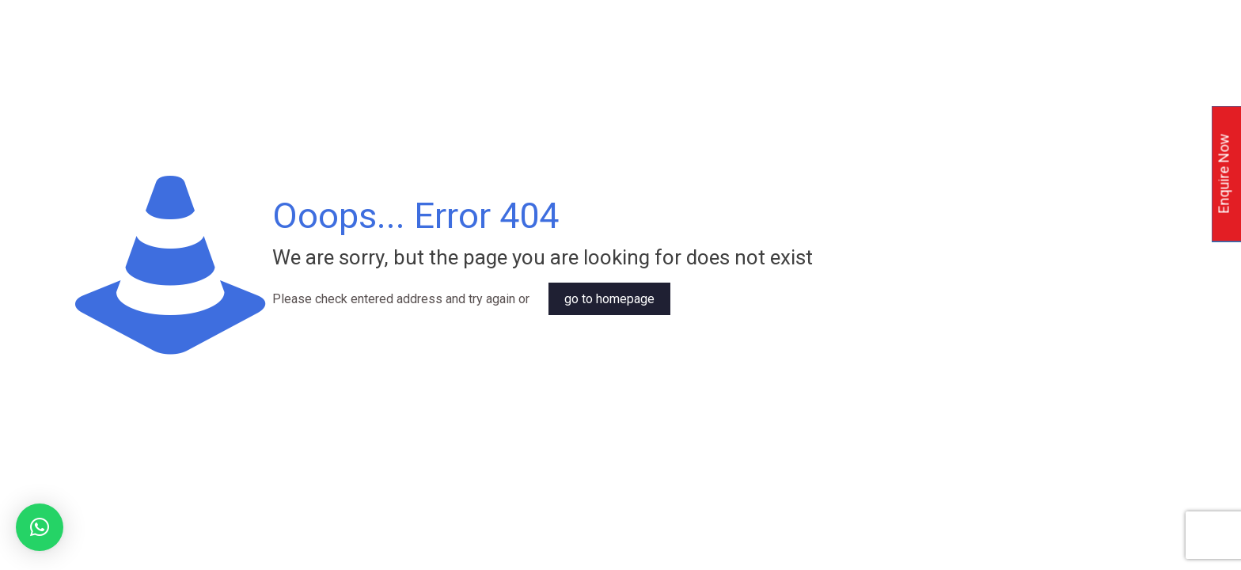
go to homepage (609, 298)
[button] (39, 527)
